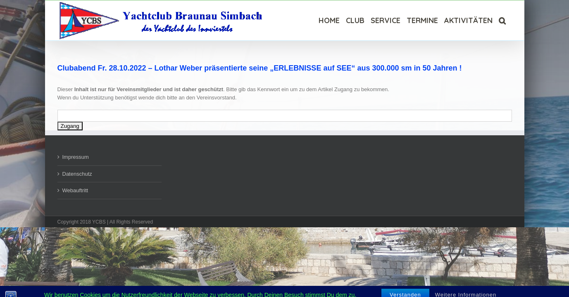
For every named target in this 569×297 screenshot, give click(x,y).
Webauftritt (75, 190)
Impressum (75, 157)
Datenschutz (77, 174)
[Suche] (508, 20)
